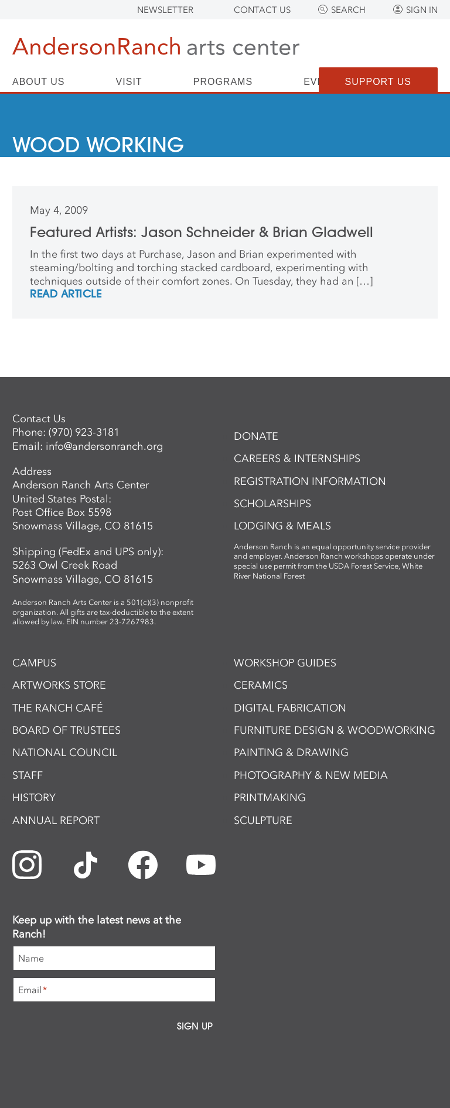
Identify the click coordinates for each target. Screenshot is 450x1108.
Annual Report (56, 820)
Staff (27, 775)
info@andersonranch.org (104, 446)
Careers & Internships (297, 458)
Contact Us (262, 10)
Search (348, 10)
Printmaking (270, 797)
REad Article (65, 294)
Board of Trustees (66, 730)
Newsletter (165, 10)
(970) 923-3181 (84, 432)
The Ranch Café (57, 708)
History (34, 797)
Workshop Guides (285, 662)
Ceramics (261, 685)
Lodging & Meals (282, 525)
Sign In (422, 10)
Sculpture (263, 820)
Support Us (378, 82)
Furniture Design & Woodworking (334, 730)
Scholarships (272, 503)
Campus (34, 662)
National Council (64, 752)
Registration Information (310, 481)
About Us (38, 82)
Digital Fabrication (290, 708)
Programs (223, 82)
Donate (256, 436)
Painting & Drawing (291, 752)
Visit (129, 82)
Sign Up (195, 1026)
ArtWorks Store (59, 685)
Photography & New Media (311, 775)
